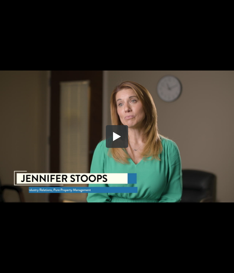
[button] (117, 136)
